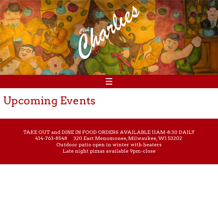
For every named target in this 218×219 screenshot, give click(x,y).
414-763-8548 (51, 138)
